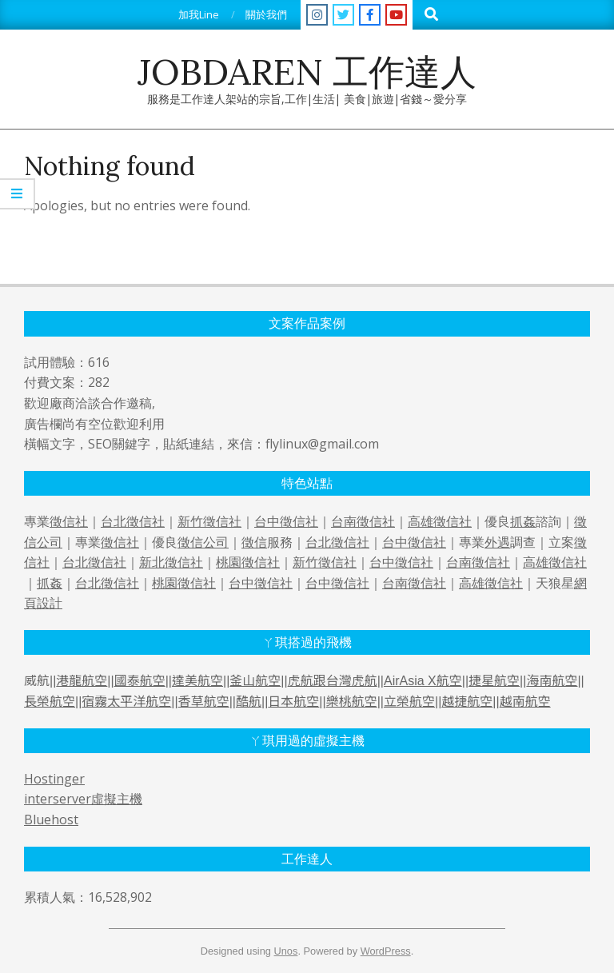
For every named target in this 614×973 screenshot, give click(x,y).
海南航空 (551, 681)
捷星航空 (494, 681)
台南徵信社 (363, 521)
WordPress (386, 951)
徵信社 (69, 521)
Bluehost (51, 819)
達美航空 (197, 681)
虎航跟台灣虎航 (332, 681)
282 (99, 382)
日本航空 (293, 701)
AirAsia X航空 (423, 681)
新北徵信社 (171, 562)
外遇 (497, 542)
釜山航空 (255, 681)
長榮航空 (49, 701)
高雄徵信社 (440, 521)
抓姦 (523, 521)
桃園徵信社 (248, 562)
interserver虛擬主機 (83, 799)
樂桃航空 (351, 701)
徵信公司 (203, 542)
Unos (286, 951)
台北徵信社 (133, 521)
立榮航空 (409, 701)
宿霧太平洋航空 (126, 701)
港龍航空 (81, 681)
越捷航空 (466, 701)
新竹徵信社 (209, 521)
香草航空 (203, 701)
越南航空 (525, 701)
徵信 (254, 542)
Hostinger (54, 779)
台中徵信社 (286, 521)
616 (99, 362)
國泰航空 (139, 681)
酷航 (248, 701)
